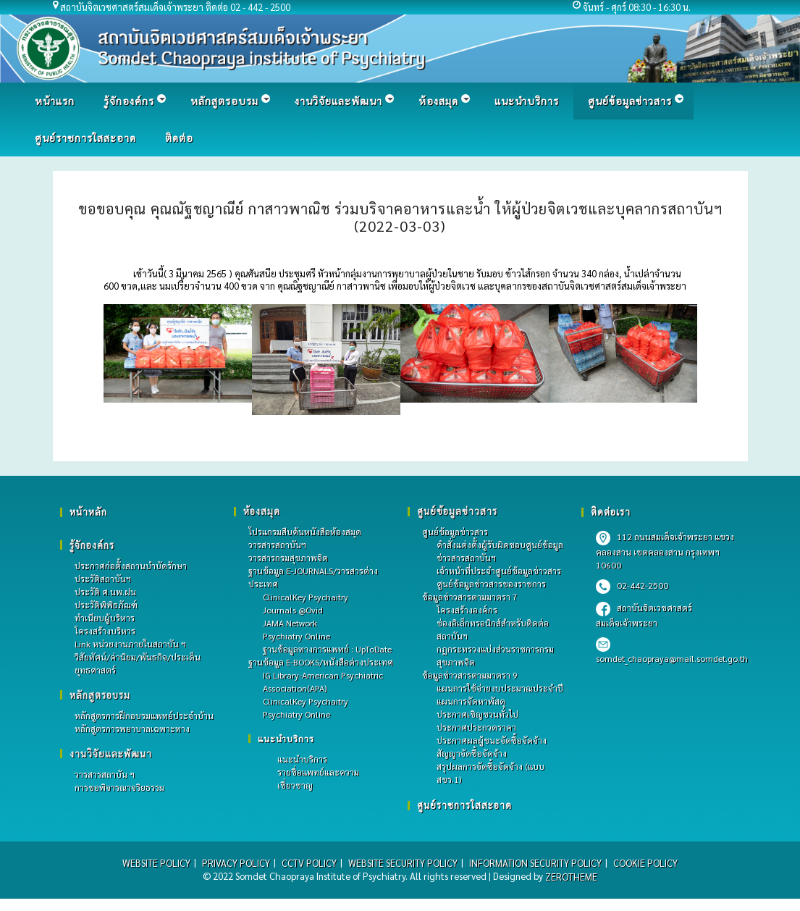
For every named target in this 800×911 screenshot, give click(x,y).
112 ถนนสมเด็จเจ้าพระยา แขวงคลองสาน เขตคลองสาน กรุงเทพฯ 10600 (665, 551)
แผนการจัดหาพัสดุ (471, 701)
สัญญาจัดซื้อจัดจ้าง (472, 753)
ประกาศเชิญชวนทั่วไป (477, 714)
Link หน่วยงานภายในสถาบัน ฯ (130, 644)
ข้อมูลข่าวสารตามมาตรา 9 (470, 675)
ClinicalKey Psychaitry (305, 597)
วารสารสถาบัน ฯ (105, 774)
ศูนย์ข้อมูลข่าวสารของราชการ (491, 583)
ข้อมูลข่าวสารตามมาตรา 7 (470, 597)
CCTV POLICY (309, 863)
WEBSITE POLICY (156, 863)
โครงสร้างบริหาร (105, 631)
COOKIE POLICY (645, 863)
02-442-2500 (632, 585)
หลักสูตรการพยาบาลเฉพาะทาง (132, 728)
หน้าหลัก (88, 511)
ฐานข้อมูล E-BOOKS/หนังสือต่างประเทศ (320, 662)
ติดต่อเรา (611, 511)
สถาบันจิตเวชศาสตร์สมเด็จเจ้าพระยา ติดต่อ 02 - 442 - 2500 (176, 7)
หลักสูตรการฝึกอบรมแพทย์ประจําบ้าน (144, 715)
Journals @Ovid (293, 610)
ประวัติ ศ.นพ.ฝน (105, 591)
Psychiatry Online (296, 636)
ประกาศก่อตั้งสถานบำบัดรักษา (131, 565)
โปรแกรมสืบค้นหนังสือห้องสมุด (304, 531)
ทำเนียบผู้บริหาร (105, 618)
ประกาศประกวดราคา (476, 727)
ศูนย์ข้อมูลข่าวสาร (455, 531)
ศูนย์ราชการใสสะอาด (464, 805)
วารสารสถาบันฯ (277, 544)
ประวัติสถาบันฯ (103, 578)
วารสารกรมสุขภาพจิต (288, 557)
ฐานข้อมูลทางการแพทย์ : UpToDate (327, 649)
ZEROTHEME (571, 876)
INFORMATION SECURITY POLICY (535, 863)
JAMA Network (290, 623)
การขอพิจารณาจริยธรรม (119, 787)
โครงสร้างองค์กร (467, 610)
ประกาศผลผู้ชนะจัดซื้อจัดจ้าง (492, 740)
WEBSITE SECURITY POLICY (403, 863)
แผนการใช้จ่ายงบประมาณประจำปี (500, 688)
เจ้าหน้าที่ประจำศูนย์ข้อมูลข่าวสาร (499, 570)
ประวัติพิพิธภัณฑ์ (106, 604)
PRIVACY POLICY (236, 863)
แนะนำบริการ (286, 738)
